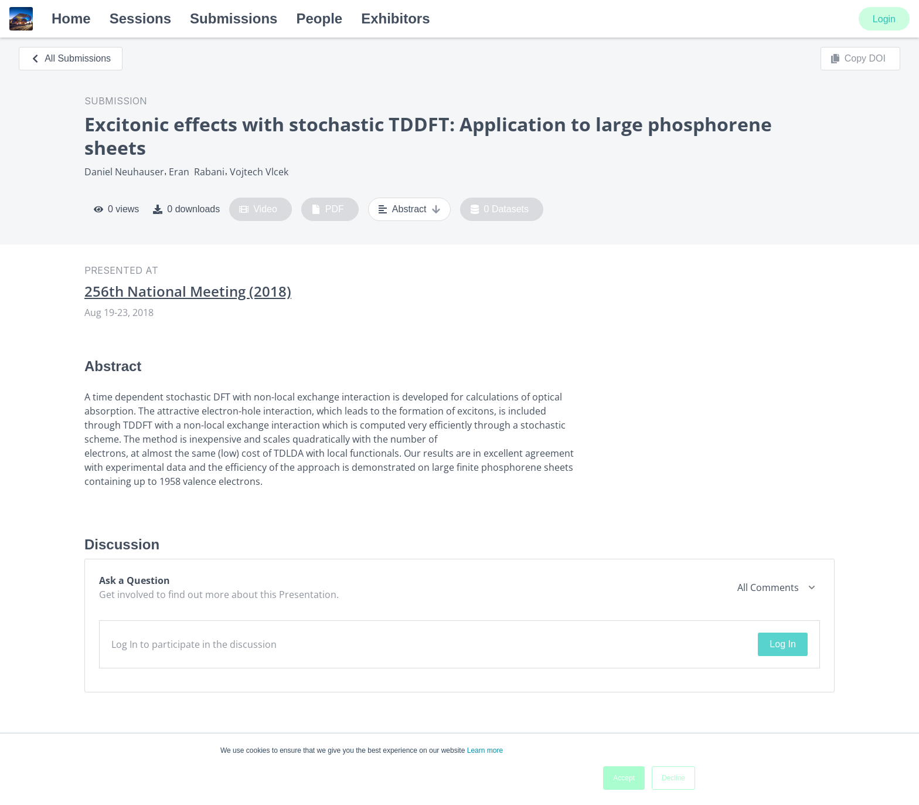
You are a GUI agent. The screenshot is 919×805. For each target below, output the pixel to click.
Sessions (140, 18)
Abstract (409, 209)
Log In (782, 644)
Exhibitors (395, 18)
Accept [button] (624, 778)
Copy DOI (858, 58)
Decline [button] (673, 778)
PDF (327, 209)
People (319, 18)
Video (258, 209)
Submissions (233, 18)
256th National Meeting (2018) (187, 291)
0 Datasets (499, 209)
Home (71, 18)
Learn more (485, 750)
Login (884, 19)
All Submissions (70, 58)
